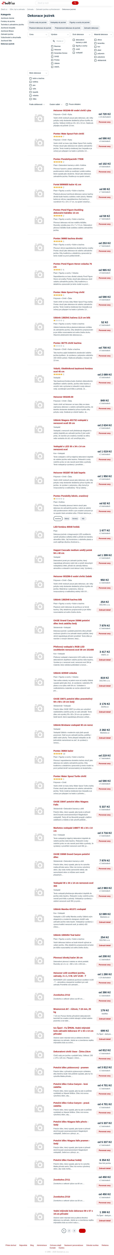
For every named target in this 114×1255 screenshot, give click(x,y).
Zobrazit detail (105, 610)
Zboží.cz (4, 9)
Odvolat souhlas (92, 1245)
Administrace (42, 1245)
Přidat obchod (11, 1245)
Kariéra (61, 1248)
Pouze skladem (75, 104)
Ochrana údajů (55, 1245)
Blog (32, 1245)
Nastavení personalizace (73, 1245)
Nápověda (23, 1245)
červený (75, 518)
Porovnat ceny (105, 122)
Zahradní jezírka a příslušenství (48, 9)
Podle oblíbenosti (35, 104)
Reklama (105, 1245)
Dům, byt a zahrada (17, 9)
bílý (83, 518)
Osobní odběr (55, 104)
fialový (67, 518)
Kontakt (53, 1248)
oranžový (58, 518)
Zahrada (30, 9)
